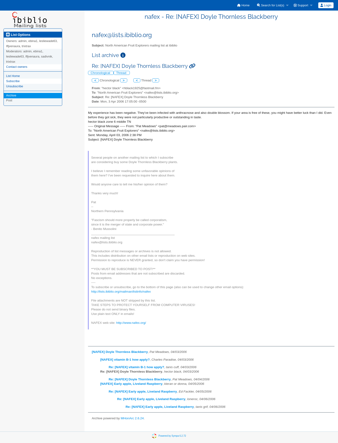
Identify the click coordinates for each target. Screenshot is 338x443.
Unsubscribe (14, 86)
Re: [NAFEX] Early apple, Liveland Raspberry (143, 391)
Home (243, 5)
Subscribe (13, 81)
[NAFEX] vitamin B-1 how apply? (125, 359)
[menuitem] (243, 5)
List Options (18, 35)
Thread (121, 73)
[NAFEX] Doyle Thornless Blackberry (120, 352)
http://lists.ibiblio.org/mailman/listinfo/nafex (121, 291)
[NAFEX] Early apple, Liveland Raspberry (131, 384)
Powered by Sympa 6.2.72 (172, 436)
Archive (11, 95)
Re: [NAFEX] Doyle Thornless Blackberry (140, 379)
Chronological (101, 73)
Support (301, 5)
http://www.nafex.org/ (131, 323)
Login (325, 5)
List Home (13, 76)
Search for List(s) (270, 5)
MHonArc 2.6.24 (132, 418)
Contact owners (16, 67)
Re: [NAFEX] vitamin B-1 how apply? (136, 367)
